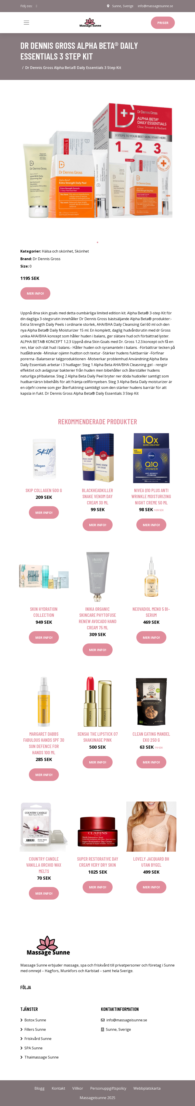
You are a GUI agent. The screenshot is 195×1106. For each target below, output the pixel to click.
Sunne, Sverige (122, 6)
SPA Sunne (33, 1048)
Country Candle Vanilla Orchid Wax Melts (43, 865)
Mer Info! (35, 293)
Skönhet (82, 251)
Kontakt (58, 1088)
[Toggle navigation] (26, 22)
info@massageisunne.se (155, 6)
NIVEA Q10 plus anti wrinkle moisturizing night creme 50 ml (151, 496)
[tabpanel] (97, 161)
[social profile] (36, 6)
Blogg (39, 1088)
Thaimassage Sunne (41, 1057)
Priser (162, 22)
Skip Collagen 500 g (44, 490)
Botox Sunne (35, 1020)
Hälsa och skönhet (57, 251)
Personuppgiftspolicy (108, 1088)
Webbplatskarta (147, 1088)
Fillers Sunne (35, 1029)
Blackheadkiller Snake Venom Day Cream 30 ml (97, 496)
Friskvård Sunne (37, 1038)
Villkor (77, 1088)
